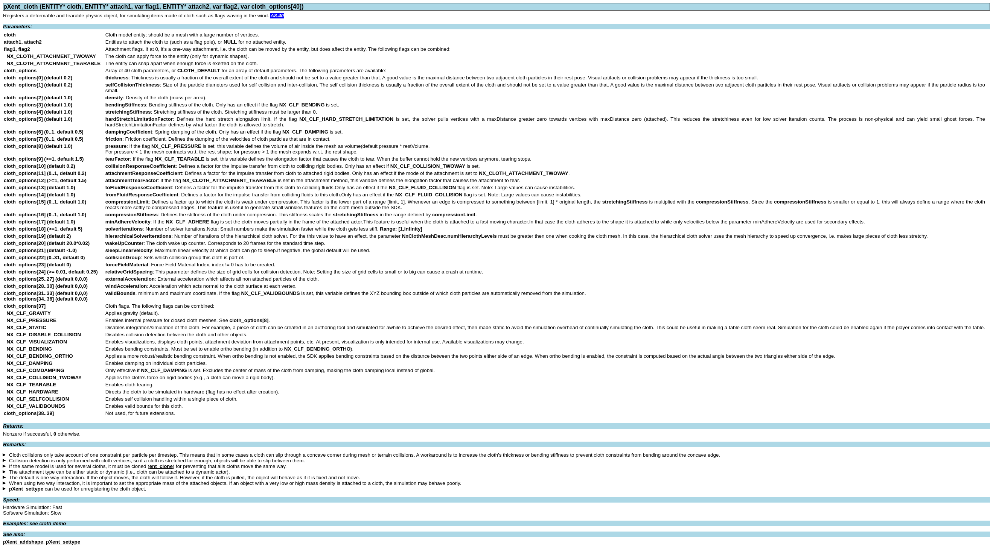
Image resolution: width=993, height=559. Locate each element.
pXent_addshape (23, 542)
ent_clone (161, 466)
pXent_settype (26, 489)
